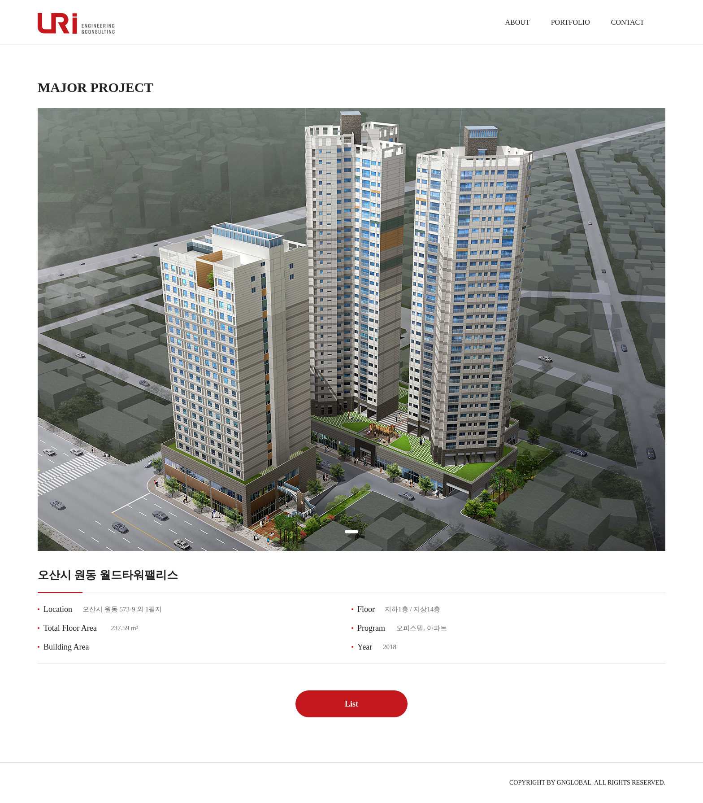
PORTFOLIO (570, 22)
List (351, 703)
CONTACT (627, 22)
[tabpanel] (351, 329)
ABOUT (517, 22)
